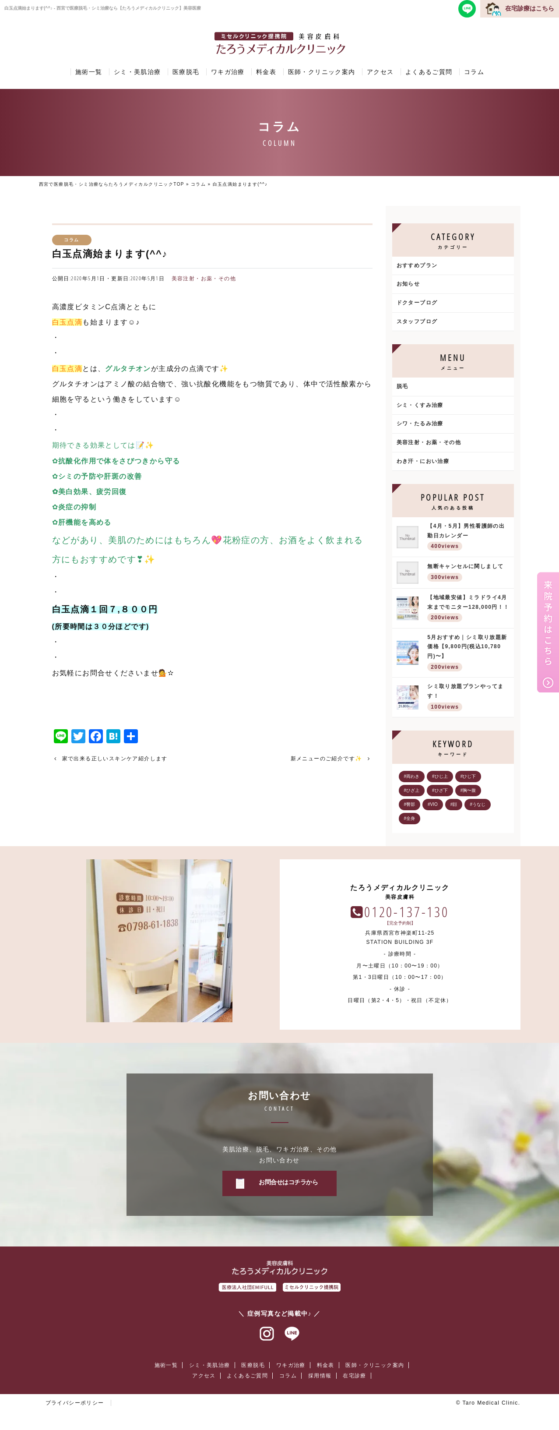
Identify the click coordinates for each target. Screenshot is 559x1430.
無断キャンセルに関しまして (468, 573)
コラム (474, 71)
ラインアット (292, 1334)
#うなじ (477, 804)
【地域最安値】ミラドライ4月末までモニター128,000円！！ (468, 609)
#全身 (409, 818)
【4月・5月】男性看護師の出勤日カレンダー (468, 537)
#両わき (412, 776)
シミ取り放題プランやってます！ (468, 698)
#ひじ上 (440, 776)
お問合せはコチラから (288, 1182)
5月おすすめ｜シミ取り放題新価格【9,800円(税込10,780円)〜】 (468, 653)
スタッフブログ (417, 321)
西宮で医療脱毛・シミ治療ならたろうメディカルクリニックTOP (111, 184)
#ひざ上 (412, 790)
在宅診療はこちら (529, 8)
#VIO (433, 804)
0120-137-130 (406, 911)
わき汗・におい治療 (423, 461)
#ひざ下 (440, 790)
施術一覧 (88, 71)
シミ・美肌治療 (137, 71)
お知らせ (408, 284)
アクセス (380, 71)
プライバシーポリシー (75, 1403)
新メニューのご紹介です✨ (326, 759)
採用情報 (320, 1376)
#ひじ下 (468, 776)
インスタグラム (267, 1334)
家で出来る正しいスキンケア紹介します (115, 759)
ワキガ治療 (228, 71)
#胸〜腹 (468, 790)
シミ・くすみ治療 (420, 405)
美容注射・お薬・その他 (204, 278)
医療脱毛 (186, 71)
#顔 (453, 804)
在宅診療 (354, 1376)
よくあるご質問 (429, 71)
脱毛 (402, 386)
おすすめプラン (417, 265)
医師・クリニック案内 (321, 71)
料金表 (266, 71)
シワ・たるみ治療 (420, 423)
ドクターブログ (417, 303)
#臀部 (409, 804)
